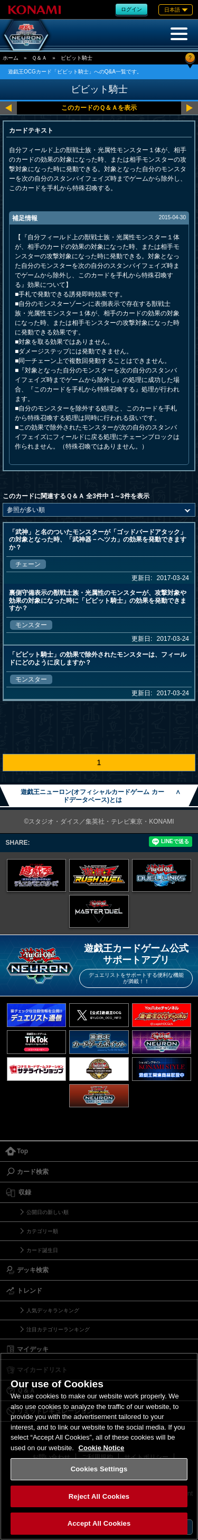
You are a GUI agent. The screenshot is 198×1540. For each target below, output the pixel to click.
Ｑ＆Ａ (39, 58)
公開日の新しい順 (47, 1212)
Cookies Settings (99, 1469)
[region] (99, 1446)
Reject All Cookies (99, 1496)
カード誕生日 (42, 1250)
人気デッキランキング (52, 1310)
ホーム (10, 58)
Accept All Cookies (99, 1523)
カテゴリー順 (42, 1231)
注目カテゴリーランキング (58, 1329)
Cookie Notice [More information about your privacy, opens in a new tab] (102, 1448)
